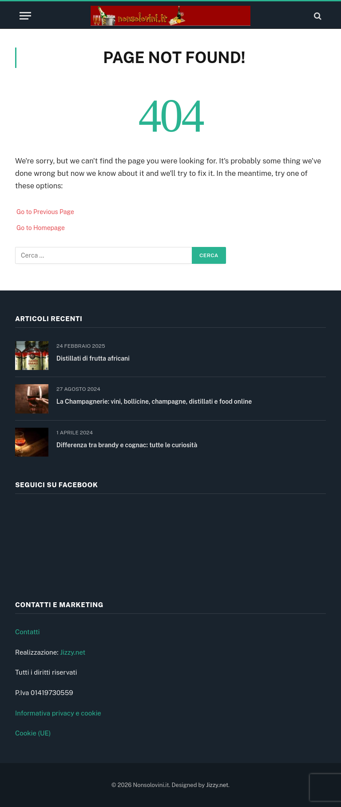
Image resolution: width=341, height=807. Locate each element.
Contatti (27, 632)
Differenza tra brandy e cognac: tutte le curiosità (126, 445)
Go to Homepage (40, 227)
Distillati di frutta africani (93, 358)
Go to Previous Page (45, 211)
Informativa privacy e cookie (58, 713)
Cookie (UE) (33, 733)
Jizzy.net (72, 652)
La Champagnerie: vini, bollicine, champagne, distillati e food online (154, 401)
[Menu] (25, 16)
